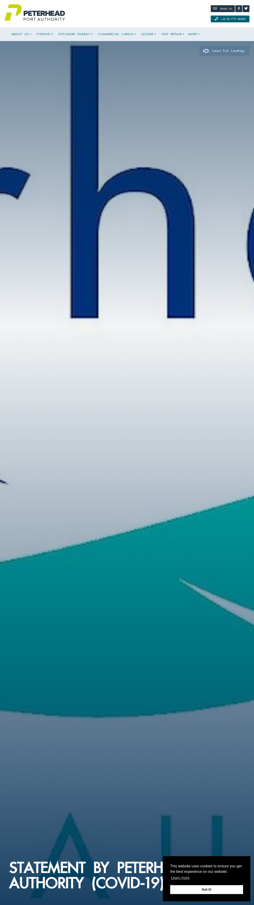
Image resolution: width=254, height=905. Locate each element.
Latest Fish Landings (224, 51)
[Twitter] (246, 8)
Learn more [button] (180, 878)
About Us (20, 34)
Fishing (44, 34)
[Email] (223, 8)
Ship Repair (172, 34)
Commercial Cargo (115, 34)
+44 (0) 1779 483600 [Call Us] (230, 19)
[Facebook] (238, 8)
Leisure (147, 34)
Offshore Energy (74, 34)
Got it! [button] (206, 889)
